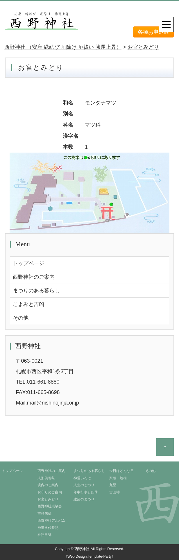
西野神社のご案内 (34, 277)
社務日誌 (44, 535)
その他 (20, 318)
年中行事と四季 (86, 492)
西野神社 (82, 549)
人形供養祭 (46, 478)
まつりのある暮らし (36, 291)
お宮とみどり (143, 47)
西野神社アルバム (51, 520)
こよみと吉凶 (28, 304)
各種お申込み (153, 32)
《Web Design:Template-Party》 (89, 556)
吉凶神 (114, 492)
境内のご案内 (47, 485)
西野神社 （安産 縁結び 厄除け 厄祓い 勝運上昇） (62, 47)
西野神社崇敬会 (49, 506)
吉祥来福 (44, 513)
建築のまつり (84, 499)
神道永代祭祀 (47, 528)
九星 (112, 485)
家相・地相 (118, 478)
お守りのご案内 (49, 492)
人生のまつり (84, 485)
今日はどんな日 (121, 471)
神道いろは (82, 478)
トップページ (28, 263)
